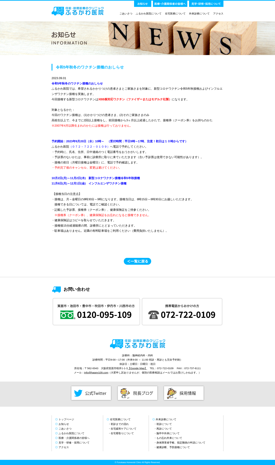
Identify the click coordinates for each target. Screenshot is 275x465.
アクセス (218, 13)
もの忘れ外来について (169, 437)
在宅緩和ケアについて (123, 428)
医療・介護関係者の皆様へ (74, 437)
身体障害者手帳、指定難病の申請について (180, 442)
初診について (164, 424)
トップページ (66, 419)
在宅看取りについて (122, 433)
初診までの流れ (120, 424)
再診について (164, 428)
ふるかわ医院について (149, 13)
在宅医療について (175, 13)
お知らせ (64, 424)
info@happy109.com (96, 372)
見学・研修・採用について (74, 442)
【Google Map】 (137, 368)
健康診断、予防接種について (173, 447)
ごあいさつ (125, 13)
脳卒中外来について (168, 433)
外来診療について (199, 13)
